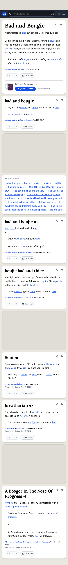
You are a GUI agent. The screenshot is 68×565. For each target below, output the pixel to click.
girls (24, 33)
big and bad (56, 209)
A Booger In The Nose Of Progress (18, 542)
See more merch (43, 88)
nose (53, 513)
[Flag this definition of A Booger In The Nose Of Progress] (62, 490)
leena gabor (22, 428)
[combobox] (32, 14)
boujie (37, 238)
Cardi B (33, 285)
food (54, 422)
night (34, 374)
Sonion (7, 384)
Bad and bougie (26, 120)
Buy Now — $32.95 (25, 88)
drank (24, 374)
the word (50, 364)
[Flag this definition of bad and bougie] (62, 100)
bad (20, 114)
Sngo (22, 69)
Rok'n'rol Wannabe (42, 542)
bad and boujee (16, 187)
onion (12, 368)
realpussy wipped (26, 252)
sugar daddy (56, 59)
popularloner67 (19, 384)
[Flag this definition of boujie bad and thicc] (62, 270)
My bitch (12, 114)
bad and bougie (11, 120)
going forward (20, 506)
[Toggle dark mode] (59, 14)
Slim (7, 228)
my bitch (20, 238)
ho (36, 228)
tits (46, 281)
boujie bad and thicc (53, 183)
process (9, 506)
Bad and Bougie (11, 69)
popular (59, 281)
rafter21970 (28, 297)
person (23, 107)
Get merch (27, 75)
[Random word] (52, 13)
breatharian (9, 428)
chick (12, 228)
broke (35, 107)
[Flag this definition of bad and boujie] (62, 220)
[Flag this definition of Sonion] (62, 356)
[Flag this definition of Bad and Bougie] (61, 24)
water (23, 416)
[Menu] (64, 14)
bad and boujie (31, 183)
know (22, 246)
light (37, 412)
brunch (20, 63)
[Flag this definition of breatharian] (62, 404)
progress (12, 517)
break (49, 374)
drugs (53, 41)
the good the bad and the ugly (29, 190)
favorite (18, 291)
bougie (25, 59)
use (24, 368)
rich (10, 48)
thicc (54, 291)
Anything (9, 503)
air (32, 412)
